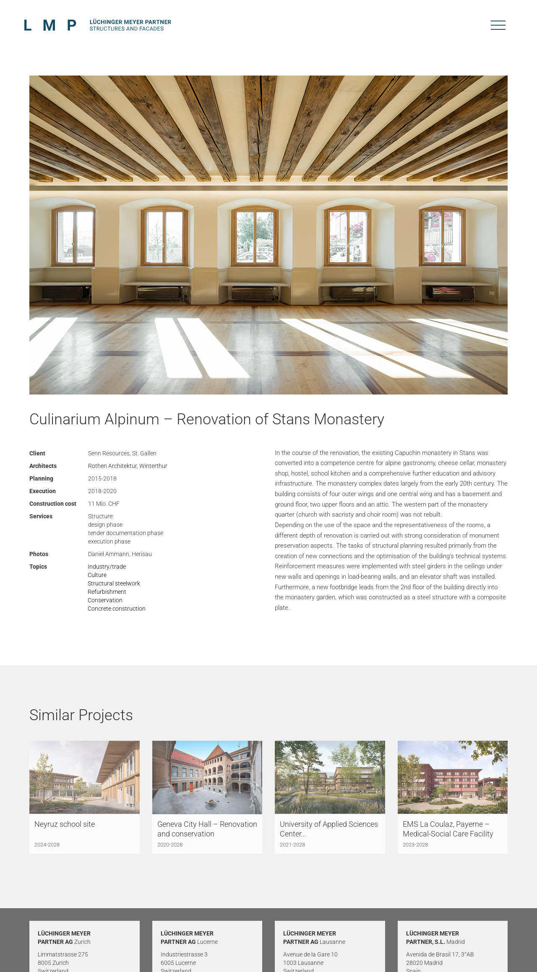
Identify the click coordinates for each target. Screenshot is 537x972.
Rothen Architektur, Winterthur (127, 465)
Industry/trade (107, 566)
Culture (97, 575)
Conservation (105, 600)
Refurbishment (107, 591)
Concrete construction (117, 608)
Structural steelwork (114, 583)
